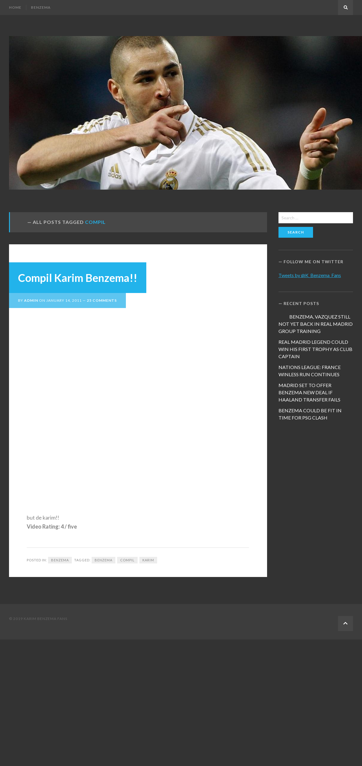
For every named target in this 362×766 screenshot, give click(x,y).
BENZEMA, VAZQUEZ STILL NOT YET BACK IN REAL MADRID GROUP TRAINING (315, 324)
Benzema (41, 7)
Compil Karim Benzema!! (77, 277)
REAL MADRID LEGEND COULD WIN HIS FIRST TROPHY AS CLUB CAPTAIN (315, 349)
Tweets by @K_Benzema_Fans (309, 275)
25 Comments (102, 300)
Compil (127, 560)
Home (15, 7)
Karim (148, 560)
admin (31, 300)
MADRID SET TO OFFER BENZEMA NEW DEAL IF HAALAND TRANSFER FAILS (309, 392)
